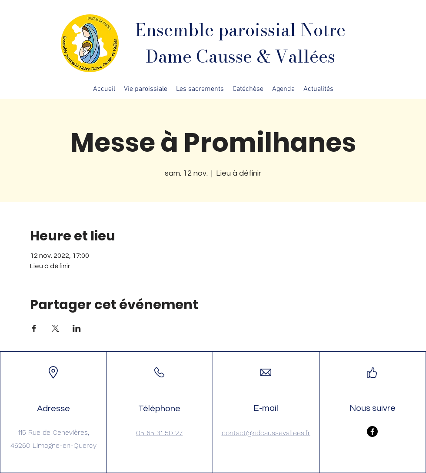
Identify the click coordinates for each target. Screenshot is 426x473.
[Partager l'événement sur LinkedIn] (77, 328)
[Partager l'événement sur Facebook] (34, 328)
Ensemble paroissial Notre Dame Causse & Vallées (240, 43)
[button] (146, 89)
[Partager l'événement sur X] (55, 328)
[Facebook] (372, 431)
